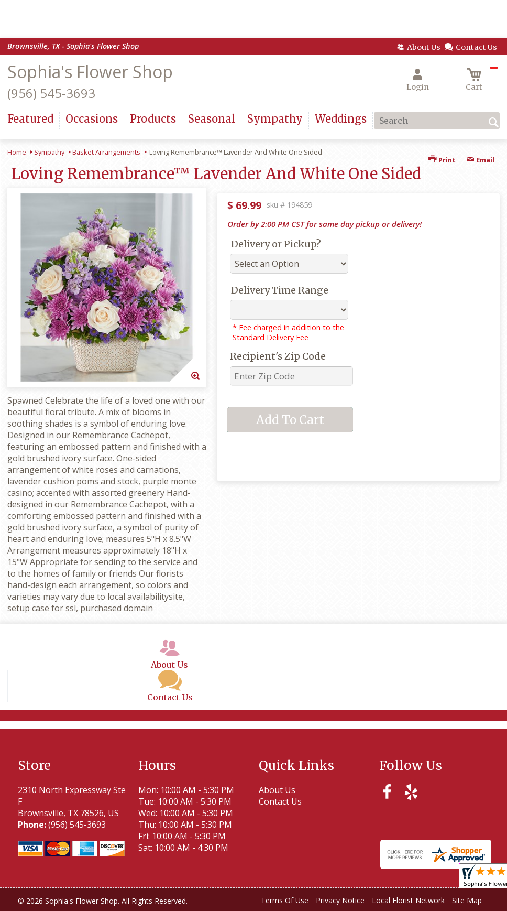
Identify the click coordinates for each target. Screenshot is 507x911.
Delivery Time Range (279, 290)
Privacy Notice (340, 900)
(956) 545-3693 (51, 93)
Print (442, 160)
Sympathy (49, 152)
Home (16, 152)
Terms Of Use (284, 900)
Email (480, 160)
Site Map (467, 900)
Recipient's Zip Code (278, 356)
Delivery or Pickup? (276, 244)
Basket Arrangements (106, 152)
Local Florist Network (408, 900)
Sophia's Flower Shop (90, 71)
